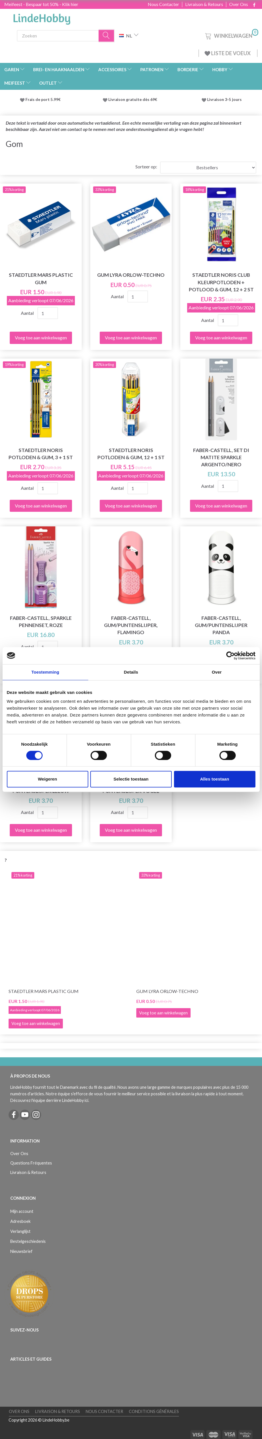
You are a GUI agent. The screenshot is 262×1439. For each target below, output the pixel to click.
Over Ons (238, 4)
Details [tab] (131, 672)
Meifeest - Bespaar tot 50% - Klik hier (41, 4)
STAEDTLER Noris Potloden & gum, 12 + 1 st (131, 453)
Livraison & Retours (204, 4)
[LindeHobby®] (42, 17)
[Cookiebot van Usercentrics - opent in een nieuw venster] (230, 655)
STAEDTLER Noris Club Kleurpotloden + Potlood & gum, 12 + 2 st (221, 282)
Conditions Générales (154, 1411)
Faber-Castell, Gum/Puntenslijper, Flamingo (131, 625)
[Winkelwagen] (231, 35)
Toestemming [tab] (45, 672)
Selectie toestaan (131, 779)
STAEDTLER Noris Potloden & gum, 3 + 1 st (41, 453)
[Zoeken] (107, 35)
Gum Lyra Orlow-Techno (131, 275)
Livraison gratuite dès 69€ (133, 99)
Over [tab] (217, 672)
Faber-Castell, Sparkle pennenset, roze (41, 621)
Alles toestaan (214, 779)
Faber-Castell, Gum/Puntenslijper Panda (221, 625)
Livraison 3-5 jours (224, 99)
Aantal (28, 313)
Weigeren (47, 779)
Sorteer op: (146, 166)
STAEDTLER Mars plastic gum (41, 278)
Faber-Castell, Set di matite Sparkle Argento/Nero (221, 457)
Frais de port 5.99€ (43, 99)
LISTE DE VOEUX (228, 53)
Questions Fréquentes (31, 1163)
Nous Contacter (163, 4)
